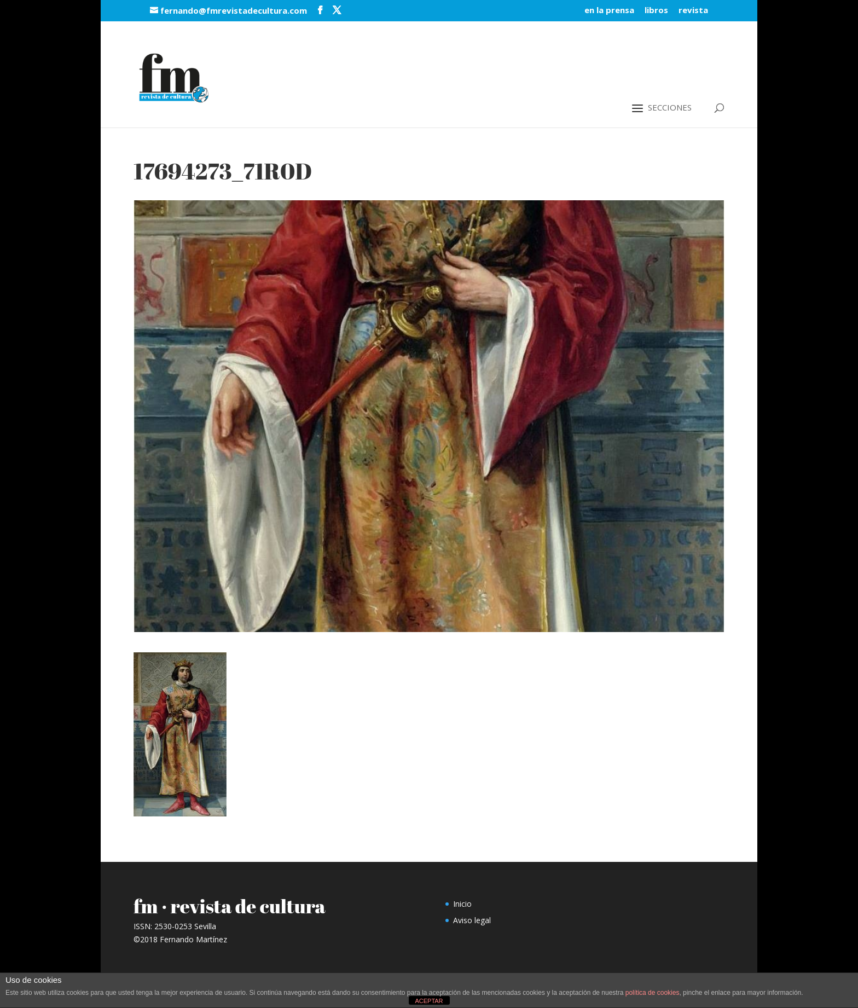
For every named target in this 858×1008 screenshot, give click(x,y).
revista (693, 10)
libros (656, 10)
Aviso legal (472, 920)
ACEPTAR (429, 1001)
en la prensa (609, 10)
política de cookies (652, 993)
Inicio (462, 904)
